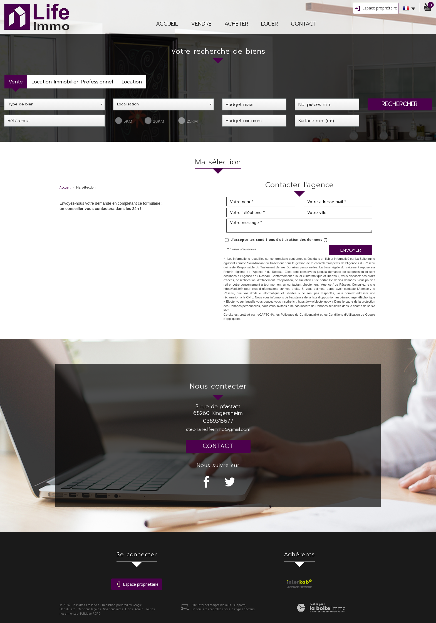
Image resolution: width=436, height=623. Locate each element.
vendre (201, 24)
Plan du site (67, 609)
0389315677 (218, 421)
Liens (129, 609)
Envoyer (350, 250)
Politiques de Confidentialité (300, 314)
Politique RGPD (90, 613)
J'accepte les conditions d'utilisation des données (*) (279, 239)
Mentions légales (89, 609)
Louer (269, 24)
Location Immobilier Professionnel (72, 82)
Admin (139, 609)
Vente (16, 82)
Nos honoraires (113, 609)
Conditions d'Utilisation (344, 314)
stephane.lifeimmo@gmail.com (218, 429)
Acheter (236, 24)
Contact (303, 24)
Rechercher (400, 104)
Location (132, 82)
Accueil (167, 24)
